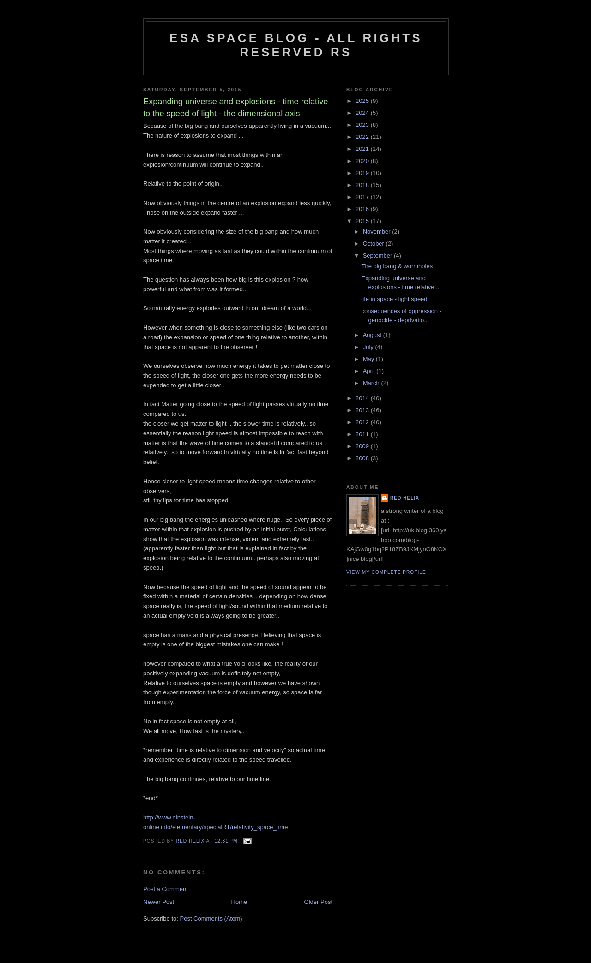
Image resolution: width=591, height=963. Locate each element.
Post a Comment (165, 888)
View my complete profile (386, 572)
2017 (363, 196)
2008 (363, 458)
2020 (363, 160)
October (374, 243)
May (369, 358)
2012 (363, 422)
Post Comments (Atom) (211, 918)
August (373, 334)
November (377, 231)
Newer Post (158, 901)
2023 (363, 124)
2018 (363, 184)
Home (239, 901)
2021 (363, 148)
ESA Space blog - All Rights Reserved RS (295, 45)
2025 (363, 100)
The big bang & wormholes (397, 266)
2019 (363, 172)
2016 (363, 208)
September (378, 255)
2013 (363, 410)
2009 (363, 446)
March (372, 382)
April (370, 370)
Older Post (318, 901)
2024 (363, 112)
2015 (363, 220)
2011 (363, 434)
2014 (363, 398)
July (369, 346)
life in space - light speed (394, 298)
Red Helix (404, 497)
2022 (363, 136)
